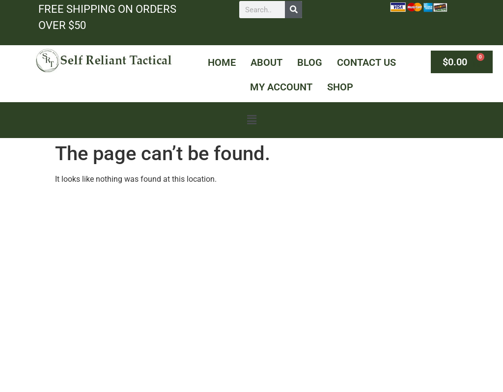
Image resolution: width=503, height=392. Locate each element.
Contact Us (366, 62)
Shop (340, 87)
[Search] (293, 9)
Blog (309, 62)
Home (222, 62)
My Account (281, 87)
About (266, 62)
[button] (251, 120)
